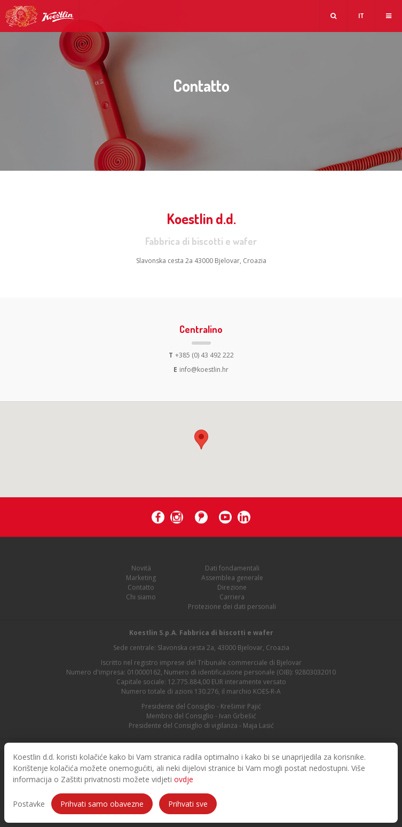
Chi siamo (141, 598)
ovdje (183, 779)
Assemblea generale (232, 579)
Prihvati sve (188, 804)
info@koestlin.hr (201, 369)
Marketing (141, 579)
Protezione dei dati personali (232, 608)
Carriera (232, 598)
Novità (141, 569)
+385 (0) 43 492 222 (201, 355)
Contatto (141, 588)
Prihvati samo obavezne (102, 804)
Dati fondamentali (232, 569)
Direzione (232, 588)
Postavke (29, 804)
